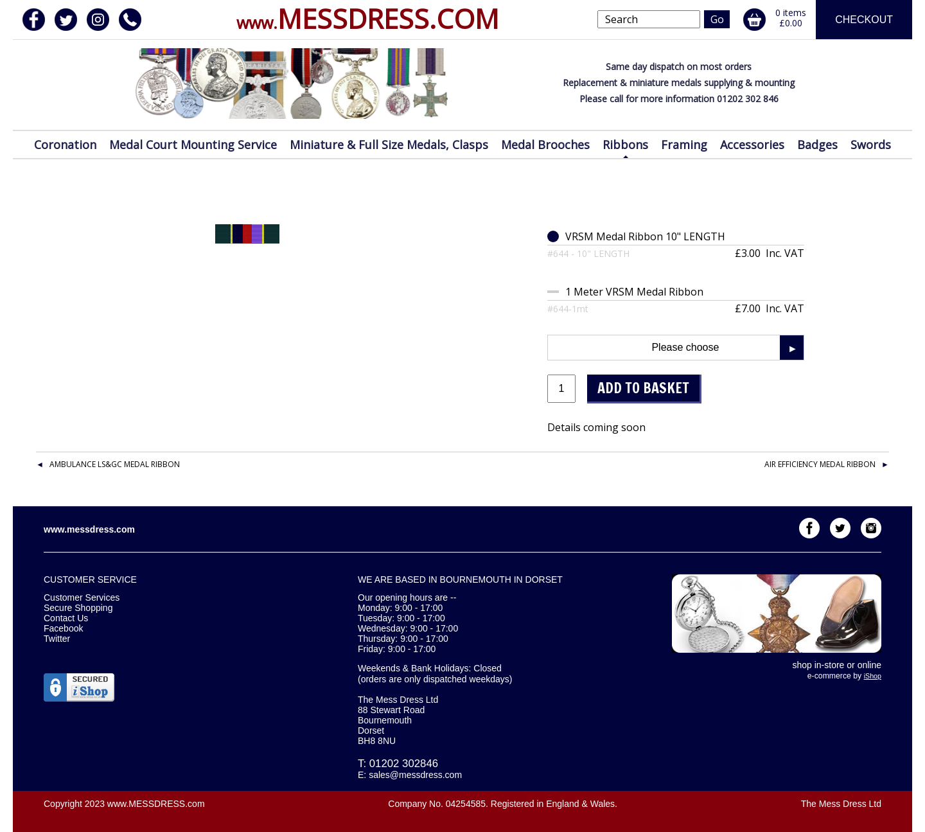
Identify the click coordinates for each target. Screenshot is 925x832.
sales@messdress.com (415, 775)
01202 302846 (403, 763)
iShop (872, 676)
